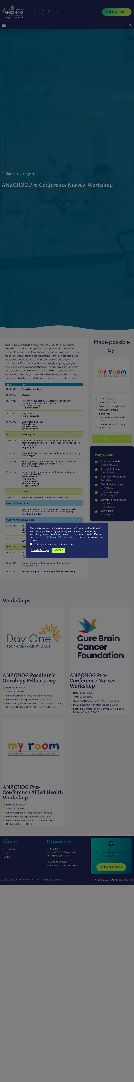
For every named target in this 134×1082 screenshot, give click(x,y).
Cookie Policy (70, 539)
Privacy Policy (49, 539)
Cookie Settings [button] (52, 553)
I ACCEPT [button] (70, 553)
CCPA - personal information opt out (65, 547)
